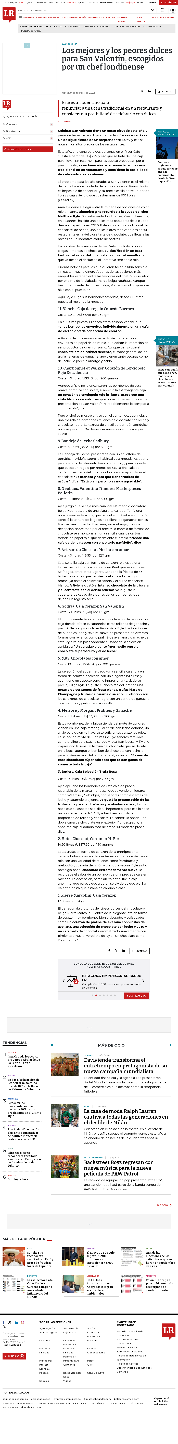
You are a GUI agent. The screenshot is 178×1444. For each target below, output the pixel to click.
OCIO (63, 17)
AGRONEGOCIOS (96, 17)
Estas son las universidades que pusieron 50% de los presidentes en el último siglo (24, 1109)
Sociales (44, 1381)
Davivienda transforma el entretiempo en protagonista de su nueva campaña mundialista (125, 1065)
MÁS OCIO (162, 1205)
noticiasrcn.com (118, 1403)
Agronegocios (47, 1328)
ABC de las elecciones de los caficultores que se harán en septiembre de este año (160, 1259)
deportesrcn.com (31, 1407)
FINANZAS (28, 17)
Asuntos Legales (48, 1332)
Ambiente (151, 1276)
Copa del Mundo (152, 27)
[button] (62, 981)
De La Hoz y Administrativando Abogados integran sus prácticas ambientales (100, 1287)
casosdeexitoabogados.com (18, 1403)
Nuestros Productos (128, 1339)
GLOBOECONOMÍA (77, 17)
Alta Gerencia (70, 1328)
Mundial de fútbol (31, 31)
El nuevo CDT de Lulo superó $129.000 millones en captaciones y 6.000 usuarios (101, 1259)
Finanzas (44, 1352)
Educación (13, 1099)
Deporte (32, 1276)
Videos (67, 1381)
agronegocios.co (40, 1399)
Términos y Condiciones (130, 1351)
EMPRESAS (53, 17)
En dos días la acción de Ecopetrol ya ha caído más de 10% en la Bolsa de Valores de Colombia (24, 1084)
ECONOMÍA (41, 17)
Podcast (43, 1372)
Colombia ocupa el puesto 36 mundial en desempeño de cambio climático (160, 1285)
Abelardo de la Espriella (66, 27)
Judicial (12, 1052)
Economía (92, 1340)
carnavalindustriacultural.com (54, 1403)
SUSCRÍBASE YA (136, 995)
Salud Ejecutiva (95, 1372)
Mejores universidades (128, 27)
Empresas (44, 1348)
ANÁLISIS (110, 17)
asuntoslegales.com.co (15, 1399)
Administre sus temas (17, 149)
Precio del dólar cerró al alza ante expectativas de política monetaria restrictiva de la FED (24, 1134)
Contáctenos (124, 1343)
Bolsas (12, 1075)
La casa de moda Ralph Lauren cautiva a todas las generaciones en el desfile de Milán (126, 1117)
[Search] (152, 10)
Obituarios (69, 1364)
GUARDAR (165, 91)
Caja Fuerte (69, 1332)
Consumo (44, 1340)
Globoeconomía (96, 1352)
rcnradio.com (99, 1403)
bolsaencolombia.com (126, 1399)
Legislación (93, 1276)
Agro (149, 1249)
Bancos (91, 1249)
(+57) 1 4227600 (12, 1345)
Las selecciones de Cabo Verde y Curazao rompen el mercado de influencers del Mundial (40, 1289)
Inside (90, 1360)
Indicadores (45, 1360)
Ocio (90, 1364)
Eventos (91, 1348)
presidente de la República (97, 27)
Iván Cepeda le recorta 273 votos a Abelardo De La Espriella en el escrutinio (24, 1061)
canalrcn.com (80, 1403)
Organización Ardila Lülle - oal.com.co (162, 1401)
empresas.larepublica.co (67, 1399)
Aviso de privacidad (127, 1347)
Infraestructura (71, 1360)
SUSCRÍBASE (168, 2)
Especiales (69, 1348)
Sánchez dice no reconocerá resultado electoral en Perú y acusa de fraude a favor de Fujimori (25, 1159)
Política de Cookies (127, 1363)
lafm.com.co (137, 1403)
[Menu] (20, 17)
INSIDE (170, 17)
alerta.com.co (10, 1407)
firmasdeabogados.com (97, 1399)
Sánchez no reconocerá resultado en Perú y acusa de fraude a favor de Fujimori (40, 1259)
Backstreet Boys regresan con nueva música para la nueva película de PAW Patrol (119, 1168)
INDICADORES (159, 17)
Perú (10, 1149)
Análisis (12, 1175)
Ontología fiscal (18, 1179)
